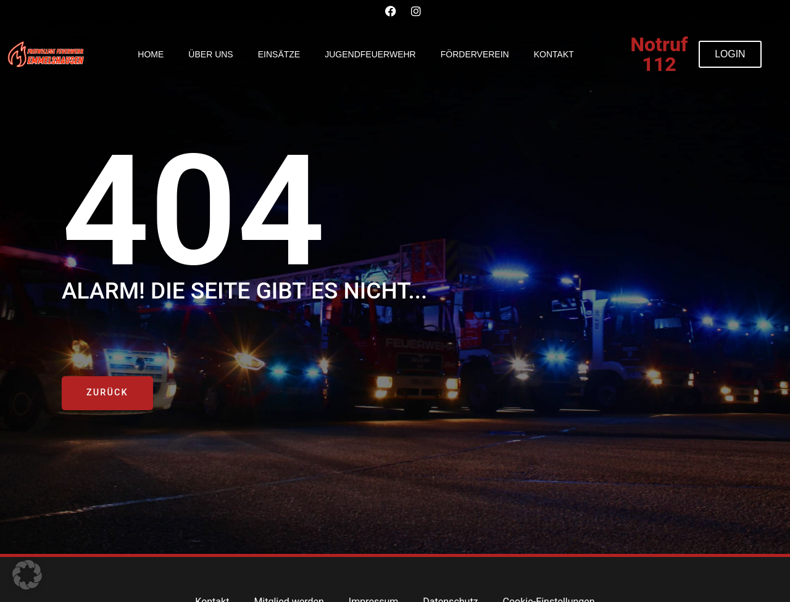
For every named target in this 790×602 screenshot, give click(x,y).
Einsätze (279, 54)
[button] (27, 575)
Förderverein (475, 54)
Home (151, 54)
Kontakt (554, 54)
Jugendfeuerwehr (370, 54)
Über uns (210, 54)
